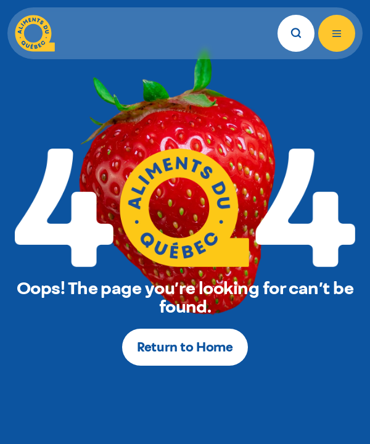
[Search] (296, 33)
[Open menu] (336, 33)
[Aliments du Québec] (35, 33)
